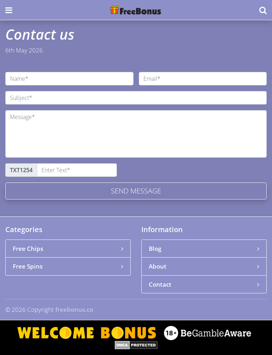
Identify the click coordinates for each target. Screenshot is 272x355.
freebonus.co (74, 309)
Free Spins (68, 266)
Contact (204, 284)
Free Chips (68, 248)
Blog (204, 248)
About (204, 266)
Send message (136, 191)
